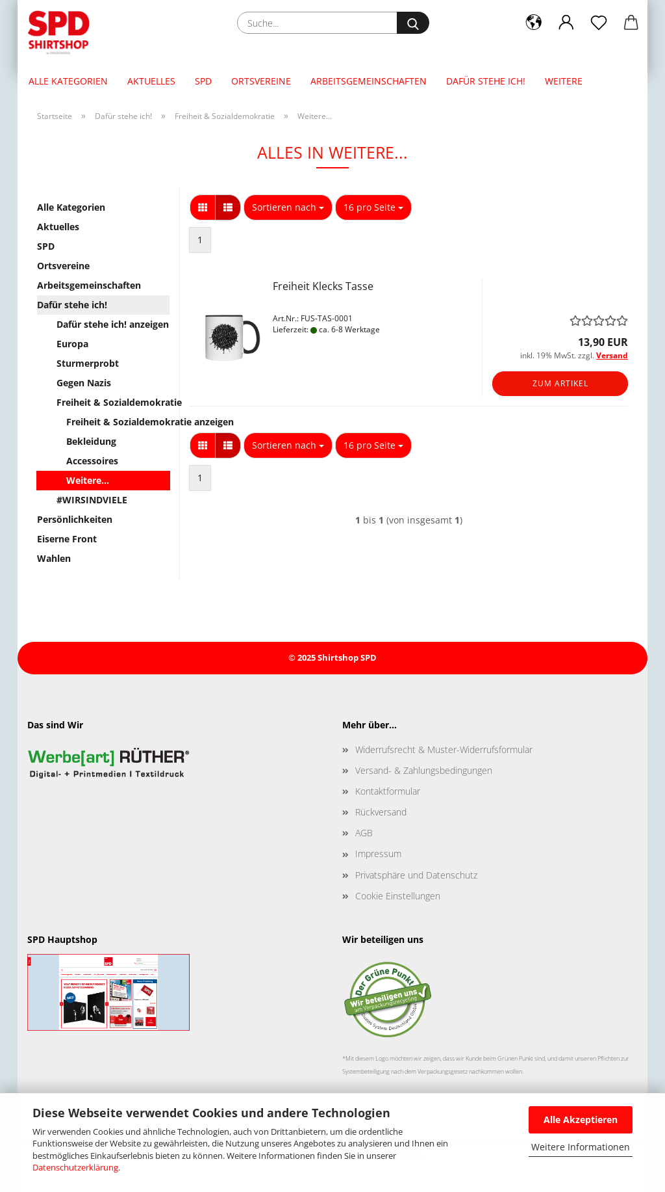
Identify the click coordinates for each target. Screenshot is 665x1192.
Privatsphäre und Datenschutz (416, 875)
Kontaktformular (387, 791)
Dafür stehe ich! (485, 81)
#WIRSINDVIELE (91, 500)
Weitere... (87, 480)
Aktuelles (151, 81)
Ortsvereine (261, 81)
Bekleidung (91, 441)
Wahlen (54, 558)
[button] (534, 23)
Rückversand (381, 812)
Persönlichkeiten (74, 519)
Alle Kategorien (68, 81)
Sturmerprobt (87, 363)
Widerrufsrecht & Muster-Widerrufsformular (444, 749)
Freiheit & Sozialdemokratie (112, 402)
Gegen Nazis (83, 383)
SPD (203, 81)
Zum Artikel (560, 383)
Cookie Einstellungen (397, 896)
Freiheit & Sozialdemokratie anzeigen (117, 422)
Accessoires (92, 461)
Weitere (564, 81)
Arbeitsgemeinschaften (368, 81)
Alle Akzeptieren (581, 1119)
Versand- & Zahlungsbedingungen (423, 770)
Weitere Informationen (580, 1147)
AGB (364, 833)
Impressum (378, 853)
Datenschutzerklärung (75, 1167)
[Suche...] (413, 23)
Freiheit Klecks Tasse (323, 286)
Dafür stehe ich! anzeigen (112, 324)
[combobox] (288, 207)
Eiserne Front (67, 539)
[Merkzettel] (599, 23)
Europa (72, 344)
